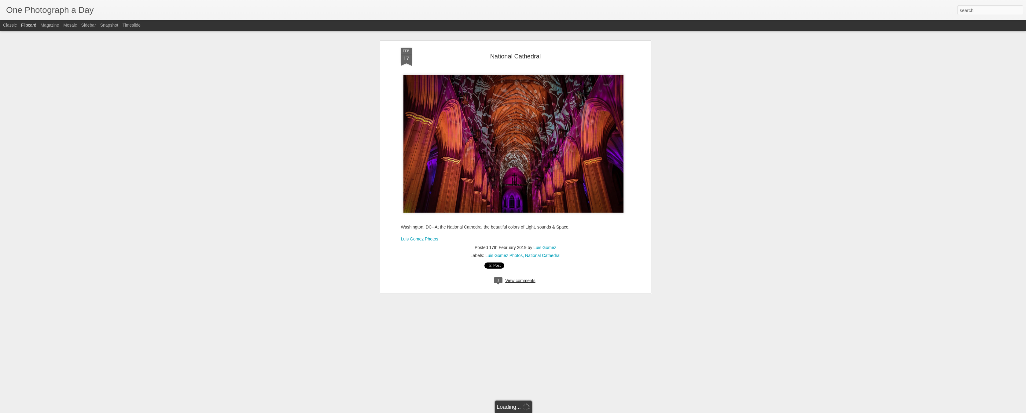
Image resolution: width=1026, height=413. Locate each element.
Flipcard (28, 25)
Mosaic (70, 25)
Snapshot (109, 25)
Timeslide (132, 25)
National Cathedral (543, 123)
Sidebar (88, 25)
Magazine (50, 25)
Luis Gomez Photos (419, 106)
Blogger (532, 409)
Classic (10, 25)
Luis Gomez (544, 115)
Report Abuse (550, 409)
